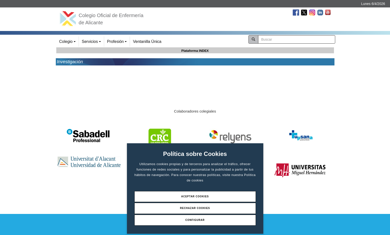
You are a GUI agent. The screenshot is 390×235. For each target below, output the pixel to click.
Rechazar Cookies (195, 208)
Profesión (117, 43)
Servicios (92, 43)
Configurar (195, 220)
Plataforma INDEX (195, 51)
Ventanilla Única (147, 41)
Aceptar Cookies (195, 196)
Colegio (68, 43)
